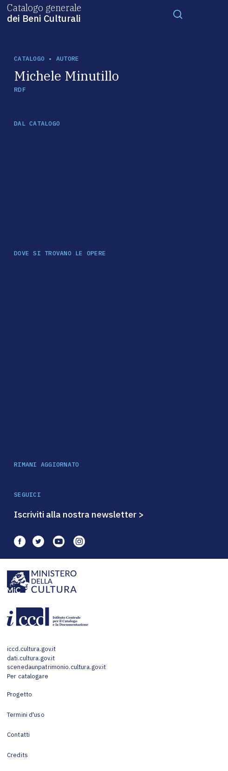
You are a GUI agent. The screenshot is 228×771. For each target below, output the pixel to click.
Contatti (18, 735)
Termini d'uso (26, 715)
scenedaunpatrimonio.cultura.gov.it (56, 667)
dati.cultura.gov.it (31, 658)
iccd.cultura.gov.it (31, 649)
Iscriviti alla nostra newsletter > (79, 514)
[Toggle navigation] (178, 13)
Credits (17, 755)
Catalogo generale (44, 12)
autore (67, 59)
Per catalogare (27, 676)
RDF (20, 90)
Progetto (19, 694)
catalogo (29, 59)
